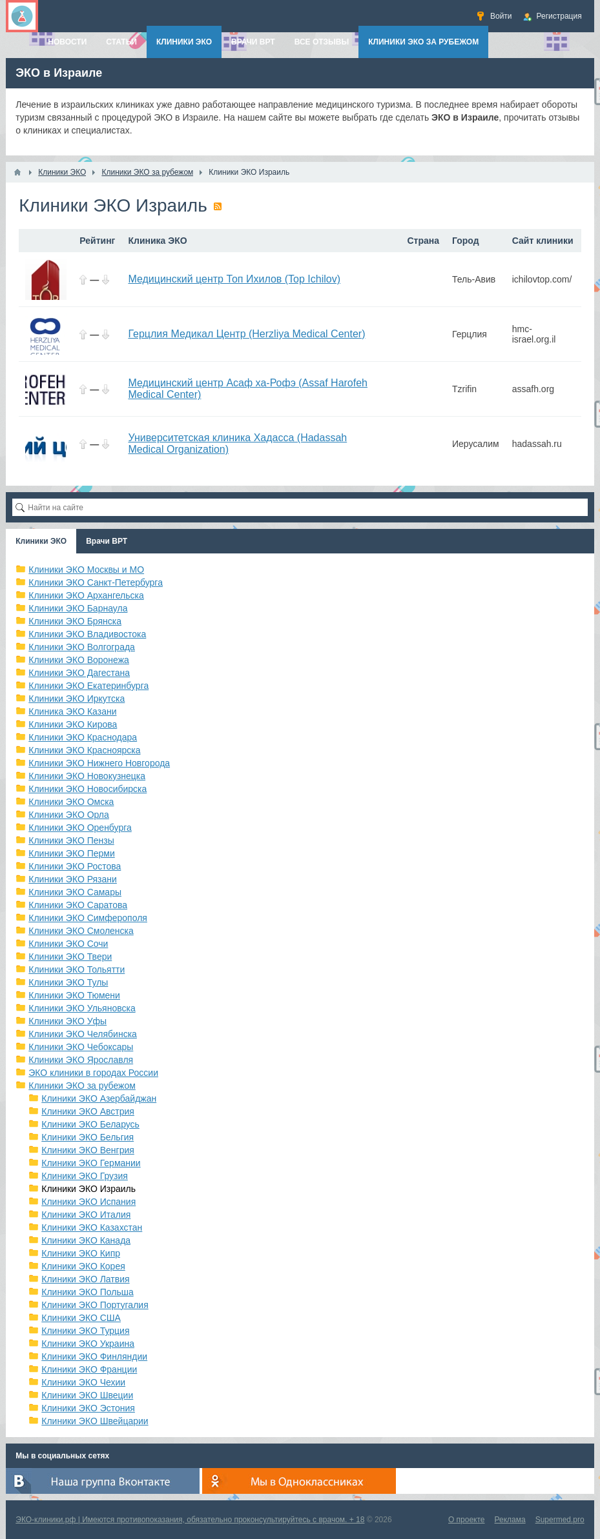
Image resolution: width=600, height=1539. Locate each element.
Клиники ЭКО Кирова (72, 724)
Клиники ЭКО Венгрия (87, 1150)
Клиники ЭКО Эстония (88, 1408)
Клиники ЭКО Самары (74, 892)
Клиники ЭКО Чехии (83, 1382)
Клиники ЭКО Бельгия (87, 1137)
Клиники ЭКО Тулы (68, 982)
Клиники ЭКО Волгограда (81, 647)
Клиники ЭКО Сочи (68, 943)
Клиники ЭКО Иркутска (76, 698)
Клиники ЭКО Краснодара (82, 737)
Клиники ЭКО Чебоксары (80, 1047)
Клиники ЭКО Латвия (85, 1279)
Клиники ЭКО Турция (85, 1331)
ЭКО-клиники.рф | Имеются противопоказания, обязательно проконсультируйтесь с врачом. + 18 (190, 1519)
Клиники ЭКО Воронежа (78, 660)
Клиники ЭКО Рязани (72, 879)
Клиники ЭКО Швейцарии (94, 1421)
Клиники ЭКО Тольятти (76, 969)
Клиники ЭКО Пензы (71, 840)
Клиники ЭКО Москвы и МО (86, 569)
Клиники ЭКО (41, 541)
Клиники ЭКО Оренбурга (80, 827)
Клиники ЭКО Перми (71, 853)
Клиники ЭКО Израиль (88, 1189)
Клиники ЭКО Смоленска (81, 931)
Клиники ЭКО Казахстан (91, 1227)
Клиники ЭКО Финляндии (94, 1356)
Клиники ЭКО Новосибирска (87, 789)
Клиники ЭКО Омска (71, 802)
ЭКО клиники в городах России (93, 1072)
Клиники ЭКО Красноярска (84, 750)
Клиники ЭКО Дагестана (79, 673)
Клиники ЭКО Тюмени (74, 995)
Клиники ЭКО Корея (83, 1266)
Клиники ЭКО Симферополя (87, 918)
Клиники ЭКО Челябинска (82, 1034)
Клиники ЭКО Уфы (67, 1021)
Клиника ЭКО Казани (72, 711)
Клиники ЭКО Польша (87, 1292)
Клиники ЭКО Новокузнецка (86, 776)
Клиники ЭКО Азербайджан (98, 1098)
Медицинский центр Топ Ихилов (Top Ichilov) (234, 278)
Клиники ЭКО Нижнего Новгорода (99, 763)
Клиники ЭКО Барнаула (77, 608)
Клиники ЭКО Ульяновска (81, 1008)
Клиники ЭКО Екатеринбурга (88, 685)
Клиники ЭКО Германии (90, 1163)
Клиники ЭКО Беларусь (90, 1124)
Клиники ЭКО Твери (70, 956)
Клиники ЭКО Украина (87, 1343)
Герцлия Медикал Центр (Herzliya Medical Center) (246, 333)
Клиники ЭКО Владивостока (87, 634)
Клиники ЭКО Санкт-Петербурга (95, 582)
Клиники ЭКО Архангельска (86, 595)
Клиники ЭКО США (81, 1318)
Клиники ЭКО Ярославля (80, 1060)
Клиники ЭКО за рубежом (82, 1085)
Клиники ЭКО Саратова (77, 905)
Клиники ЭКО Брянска (74, 621)
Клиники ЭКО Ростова (74, 866)
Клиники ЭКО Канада (85, 1240)
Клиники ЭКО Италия (85, 1214)
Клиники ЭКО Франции (89, 1369)
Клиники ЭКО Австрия (87, 1111)
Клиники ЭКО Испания (88, 1201)
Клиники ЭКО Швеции (87, 1395)
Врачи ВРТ (106, 541)
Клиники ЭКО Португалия (94, 1305)
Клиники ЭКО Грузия (84, 1176)
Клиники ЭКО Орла (68, 814)
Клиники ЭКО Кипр (80, 1253)
